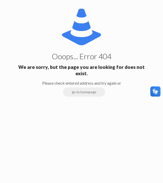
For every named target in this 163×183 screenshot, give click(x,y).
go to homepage (84, 92)
